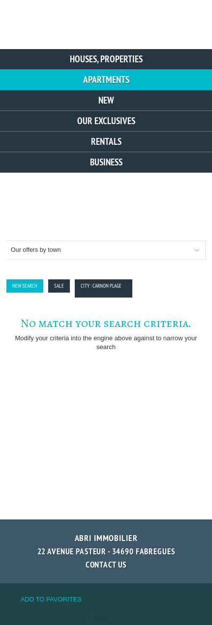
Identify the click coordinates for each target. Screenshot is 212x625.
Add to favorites (51, 599)
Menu (191, 21)
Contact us (106, 564)
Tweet (98, 619)
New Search (24, 285)
